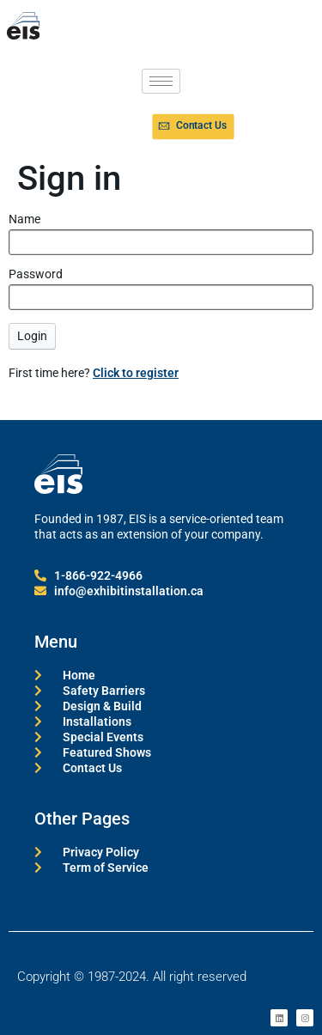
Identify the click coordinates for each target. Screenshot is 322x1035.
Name (24, 219)
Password (36, 274)
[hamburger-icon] (161, 81)
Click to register (136, 373)
